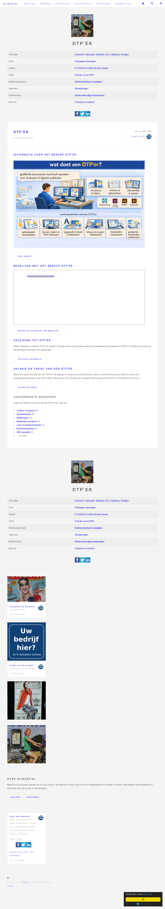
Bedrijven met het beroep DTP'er (43, 266)
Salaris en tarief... (28, 387)
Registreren (33, 797)
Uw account (143, 3)
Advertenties (62, 4)
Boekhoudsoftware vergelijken (88, 82)
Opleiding (115, 54)
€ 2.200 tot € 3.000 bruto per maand (91, 68)
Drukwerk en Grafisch (85, 102)
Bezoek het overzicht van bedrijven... (39, 331)
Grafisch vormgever (26, 410)
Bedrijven (29, 4)
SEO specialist (23, 432)
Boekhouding (103, 4)
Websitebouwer (24, 414)
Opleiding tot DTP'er (32, 340)
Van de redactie (83, 4)
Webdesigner (23, 418)
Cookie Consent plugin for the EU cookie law (143, 904)
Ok (143, 899)
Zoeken (152, 3)
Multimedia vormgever (27, 421)
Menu (161, 3)
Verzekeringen (81, 88)
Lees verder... (25, 256)
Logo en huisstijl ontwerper (29, 425)
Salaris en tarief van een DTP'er (43, 368)
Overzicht (79, 54)
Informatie (89, 54)
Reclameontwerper (25, 428)
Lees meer (15, 797)
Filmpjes (125, 54)
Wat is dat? (151, 894)
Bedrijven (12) (102, 54)
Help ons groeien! (20, 816)
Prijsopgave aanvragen (85, 61)
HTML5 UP (25, 882)
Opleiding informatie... (30, 359)
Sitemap (10, 886)
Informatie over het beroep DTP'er (45, 154)
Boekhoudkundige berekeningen (90, 95)
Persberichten (123, 4)
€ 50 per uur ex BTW (84, 75)
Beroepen (45, 4)
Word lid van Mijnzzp (22, 665)
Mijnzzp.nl (10, 4)
